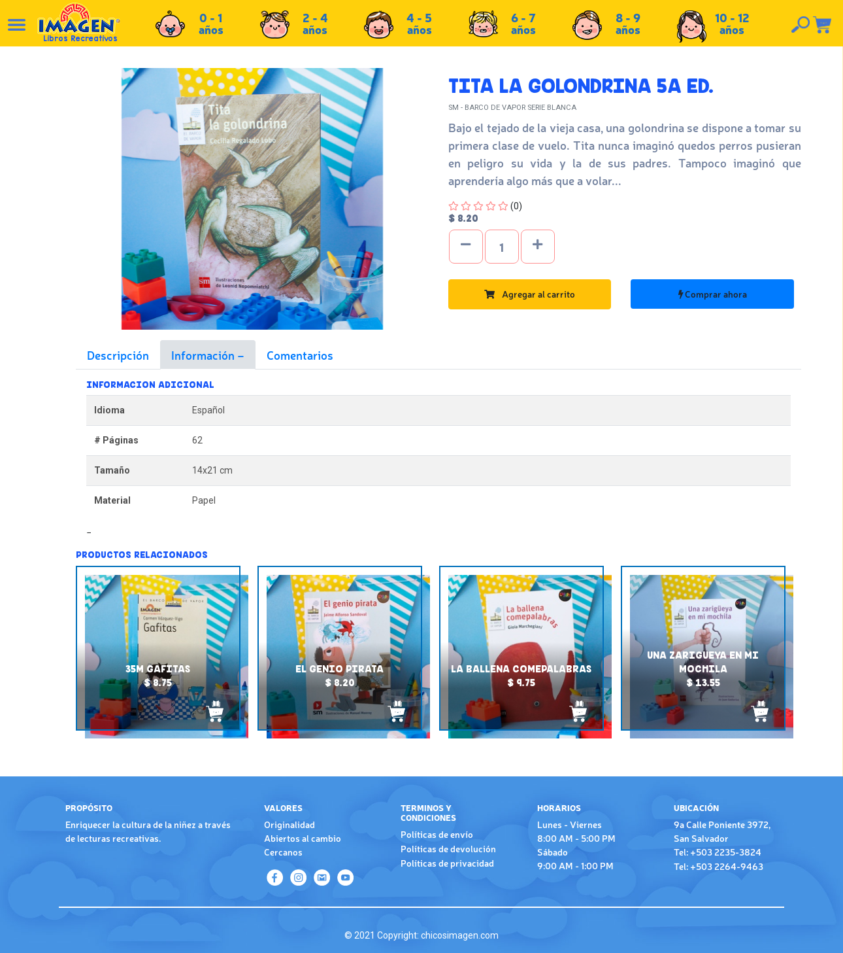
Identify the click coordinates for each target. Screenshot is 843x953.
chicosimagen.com (460, 935)
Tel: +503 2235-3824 (717, 852)
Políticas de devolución (448, 848)
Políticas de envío (437, 834)
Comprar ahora (712, 294)
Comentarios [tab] (300, 354)
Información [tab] (204, 354)
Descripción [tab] (118, 354)
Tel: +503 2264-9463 (718, 866)
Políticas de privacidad (447, 863)
